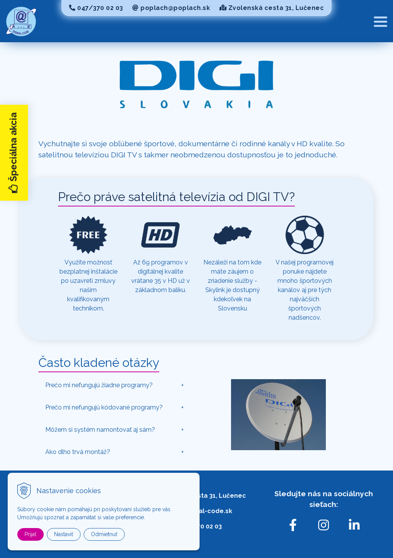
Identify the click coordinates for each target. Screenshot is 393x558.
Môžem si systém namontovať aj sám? (100, 429)
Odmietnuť (104, 534)
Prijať (30, 534)
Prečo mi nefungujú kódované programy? (104, 407)
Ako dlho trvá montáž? (77, 452)
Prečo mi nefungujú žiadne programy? (99, 385)
